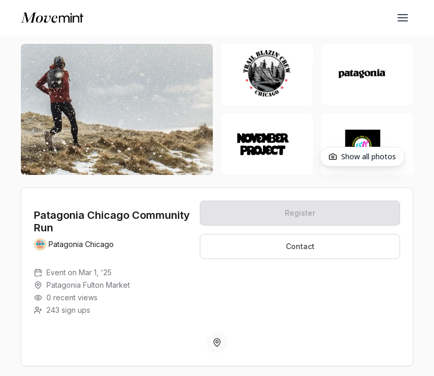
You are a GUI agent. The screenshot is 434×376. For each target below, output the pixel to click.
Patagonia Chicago (81, 244)
